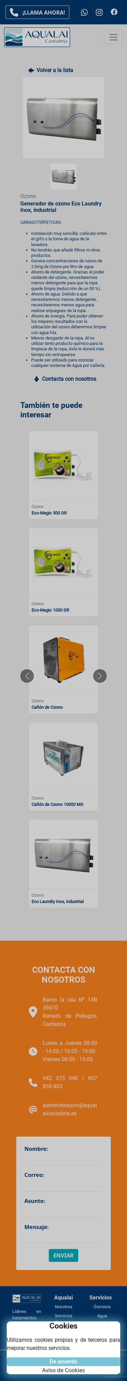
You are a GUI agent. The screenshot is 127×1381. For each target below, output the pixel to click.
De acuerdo (63, 1361)
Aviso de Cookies (63, 1370)
